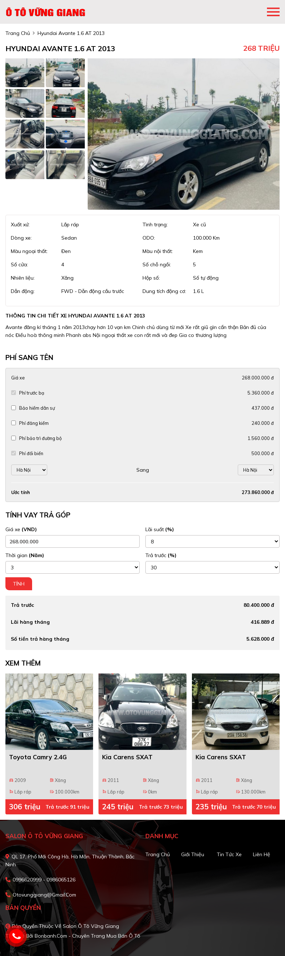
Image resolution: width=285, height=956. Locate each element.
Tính (19, 584)
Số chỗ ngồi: (156, 264)
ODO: (148, 238)
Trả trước (160, 555)
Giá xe (18, 378)
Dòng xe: (21, 238)
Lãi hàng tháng (30, 622)
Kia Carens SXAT (127, 757)
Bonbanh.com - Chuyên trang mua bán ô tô (87, 936)
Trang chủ (157, 854)
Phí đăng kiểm (34, 423)
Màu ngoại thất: (29, 251)
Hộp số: (151, 278)
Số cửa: (19, 264)
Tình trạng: (155, 224)
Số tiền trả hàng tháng (40, 639)
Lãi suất (159, 529)
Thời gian (24, 555)
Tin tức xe (229, 854)
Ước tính (20, 492)
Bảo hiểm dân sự (37, 408)
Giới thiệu (192, 854)
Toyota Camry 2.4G (38, 757)
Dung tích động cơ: (164, 291)
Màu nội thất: (157, 251)
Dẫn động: (23, 291)
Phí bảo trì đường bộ (40, 438)
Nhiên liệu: (23, 278)
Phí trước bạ (31, 393)
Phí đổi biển (31, 453)
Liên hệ (261, 854)
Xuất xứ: (20, 224)
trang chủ (17, 33)
